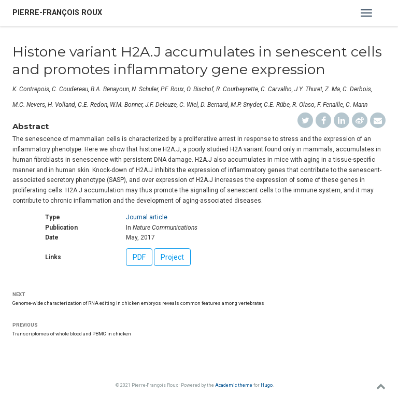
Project (172, 257)
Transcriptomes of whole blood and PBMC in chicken (71, 333)
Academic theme (233, 385)
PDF (139, 257)
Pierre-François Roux (57, 12)
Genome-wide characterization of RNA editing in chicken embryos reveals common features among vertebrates (138, 303)
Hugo (267, 385)
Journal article (146, 217)
